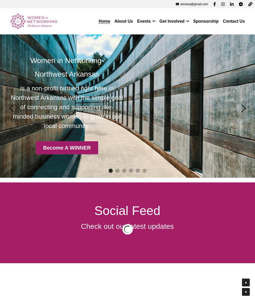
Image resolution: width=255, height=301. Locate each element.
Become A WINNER (67, 148)
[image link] (33, 21)
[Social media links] (214, 4)
